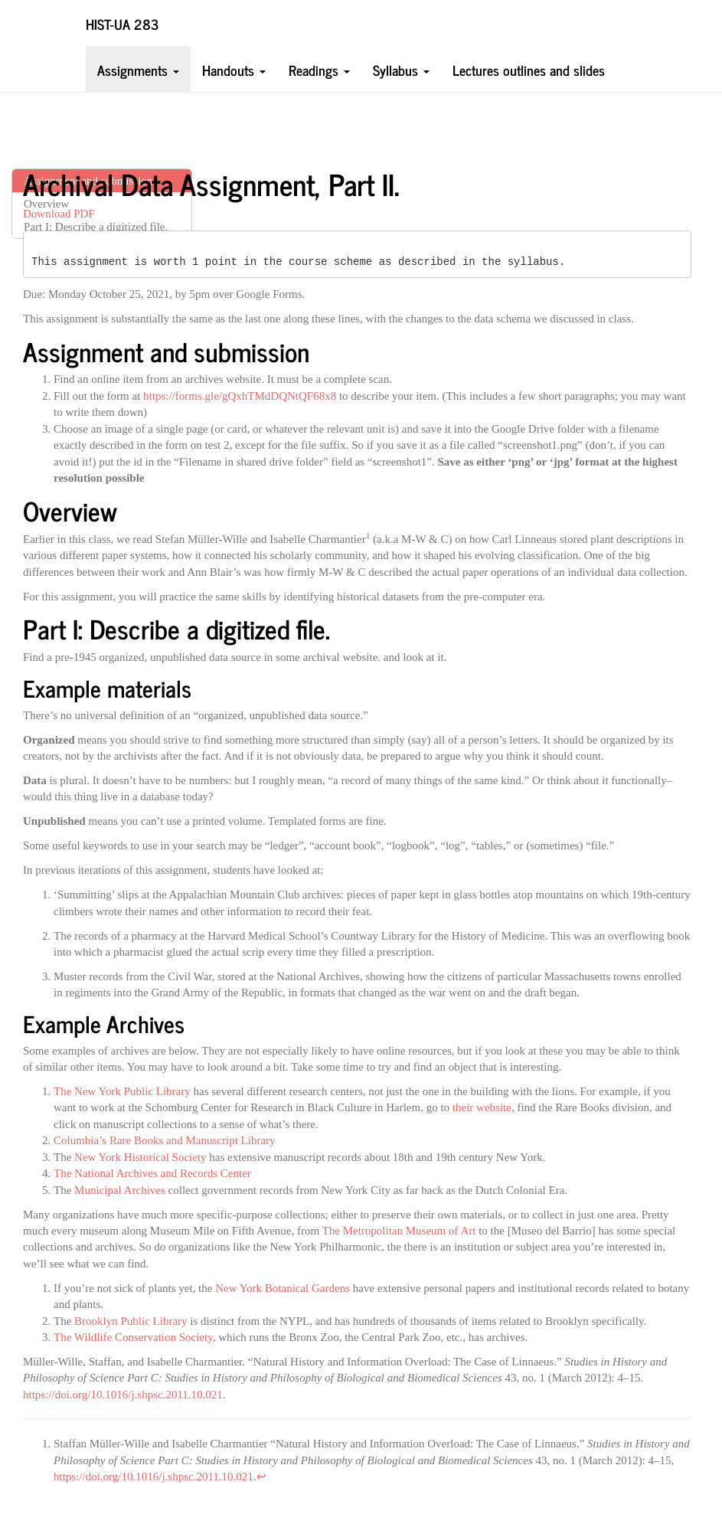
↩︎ (261, 1476)
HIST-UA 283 (122, 23)
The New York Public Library (122, 1091)
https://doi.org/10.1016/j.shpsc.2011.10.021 (123, 1394)
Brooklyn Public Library (130, 1321)
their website (481, 1107)
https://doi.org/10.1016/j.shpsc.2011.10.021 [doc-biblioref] (153, 1476)
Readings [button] (319, 69)
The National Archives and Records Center (152, 1173)
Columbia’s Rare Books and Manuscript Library (165, 1140)
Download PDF (59, 214)
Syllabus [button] (401, 69)
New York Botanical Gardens (282, 1288)
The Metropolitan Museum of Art (399, 1231)
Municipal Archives (119, 1190)
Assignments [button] (138, 69)
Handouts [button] (234, 69)
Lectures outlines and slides (528, 69)
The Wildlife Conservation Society (133, 1337)
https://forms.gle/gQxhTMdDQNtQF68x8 (239, 396)
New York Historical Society (140, 1157)
